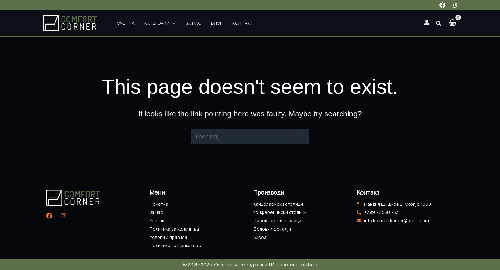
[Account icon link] (427, 22)
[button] (439, 24)
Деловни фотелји (272, 229)
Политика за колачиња (174, 229)
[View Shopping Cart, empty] (452, 23)
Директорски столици (277, 221)
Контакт (226, 23)
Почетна (122, 23)
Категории (154, 23)
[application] (167, 23)
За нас (184, 23)
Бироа (260, 237)
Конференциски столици (280, 212)
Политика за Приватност (176, 245)
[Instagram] (454, 5)
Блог (203, 23)
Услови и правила (168, 237)
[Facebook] (442, 5)
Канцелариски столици (278, 204)
